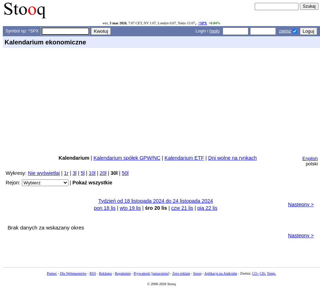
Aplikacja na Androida (220, 273)
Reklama (105, 273)
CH (263, 273)
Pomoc (52, 273)
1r (66, 173)
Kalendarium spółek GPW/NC (127, 158)
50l (125, 173)
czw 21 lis (182, 208)
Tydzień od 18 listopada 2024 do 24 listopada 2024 (155, 201)
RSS (93, 273)
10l (92, 173)
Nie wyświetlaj (44, 173)
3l (75, 173)
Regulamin (123, 273)
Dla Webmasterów (73, 273)
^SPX (202, 23)
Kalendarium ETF (184, 158)
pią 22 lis (207, 208)
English (310, 158)
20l (103, 173)
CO (255, 273)
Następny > (301, 204)
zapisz (285, 31)
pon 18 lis (105, 208)
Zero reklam (181, 273)
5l (83, 173)
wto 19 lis (130, 208)
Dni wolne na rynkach (232, 158)
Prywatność (142, 273)
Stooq (197, 273)
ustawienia (160, 273)
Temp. (271, 273)
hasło (214, 31)
